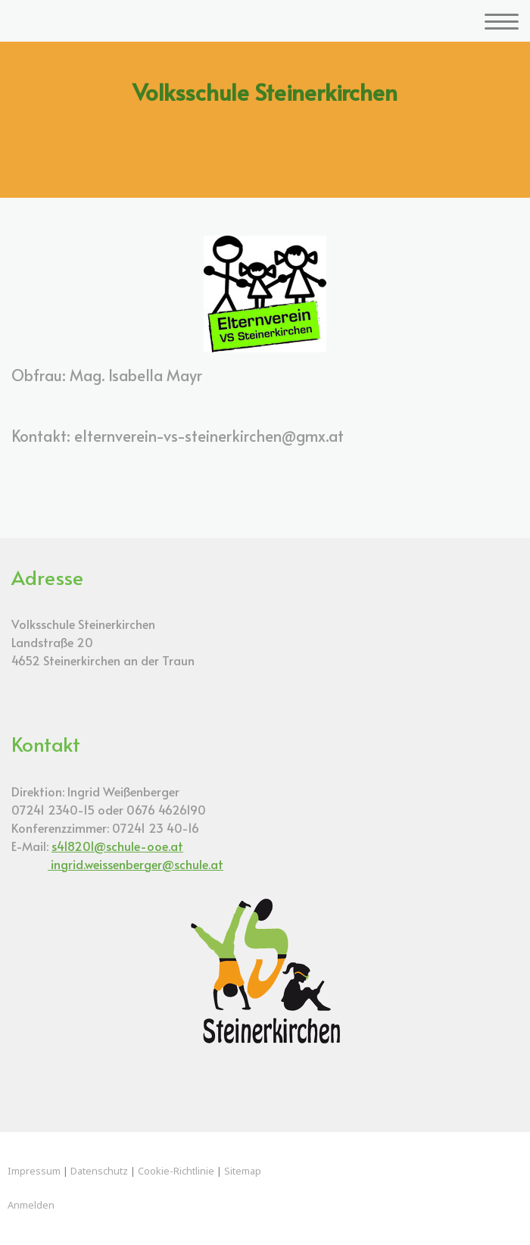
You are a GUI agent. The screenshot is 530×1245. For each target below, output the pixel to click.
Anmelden (31, 1205)
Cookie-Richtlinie (176, 1171)
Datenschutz (99, 1171)
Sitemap (242, 1171)
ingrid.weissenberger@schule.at (135, 864)
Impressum (34, 1171)
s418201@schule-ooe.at (117, 845)
